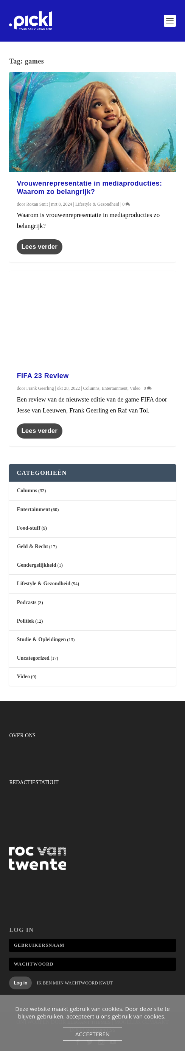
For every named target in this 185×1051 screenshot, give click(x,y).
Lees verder (39, 246)
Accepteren (92, 1034)
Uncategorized (33, 658)
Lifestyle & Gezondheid (97, 204)
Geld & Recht (32, 546)
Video (135, 388)
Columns (91, 388)
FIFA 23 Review (42, 376)
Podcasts (26, 602)
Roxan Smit (37, 204)
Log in (20, 983)
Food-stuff (28, 528)
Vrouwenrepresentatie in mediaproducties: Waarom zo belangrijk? (89, 187)
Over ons (22, 735)
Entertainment (114, 388)
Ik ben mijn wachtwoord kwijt (74, 983)
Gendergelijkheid (36, 565)
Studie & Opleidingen (41, 639)
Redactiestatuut (33, 782)
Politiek (25, 621)
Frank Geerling (40, 388)
